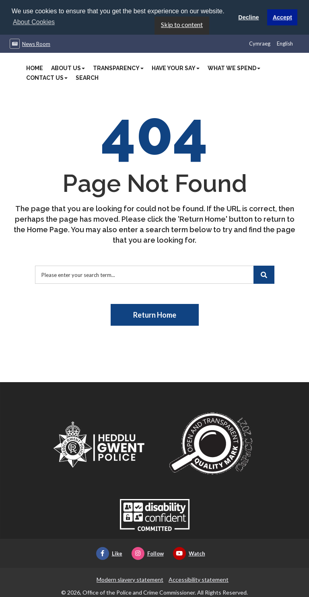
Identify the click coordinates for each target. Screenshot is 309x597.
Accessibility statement (199, 579)
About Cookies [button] (34, 22)
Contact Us (47, 77)
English (285, 43)
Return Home (154, 314)
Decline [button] (248, 17)
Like (109, 553)
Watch (189, 553)
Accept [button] (282, 17)
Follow (148, 553)
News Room (36, 43)
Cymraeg (259, 43)
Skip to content (182, 24)
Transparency (118, 67)
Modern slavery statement (130, 579)
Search (87, 77)
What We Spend (234, 67)
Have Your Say (176, 67)
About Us (68, 67)
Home (34, 67)
